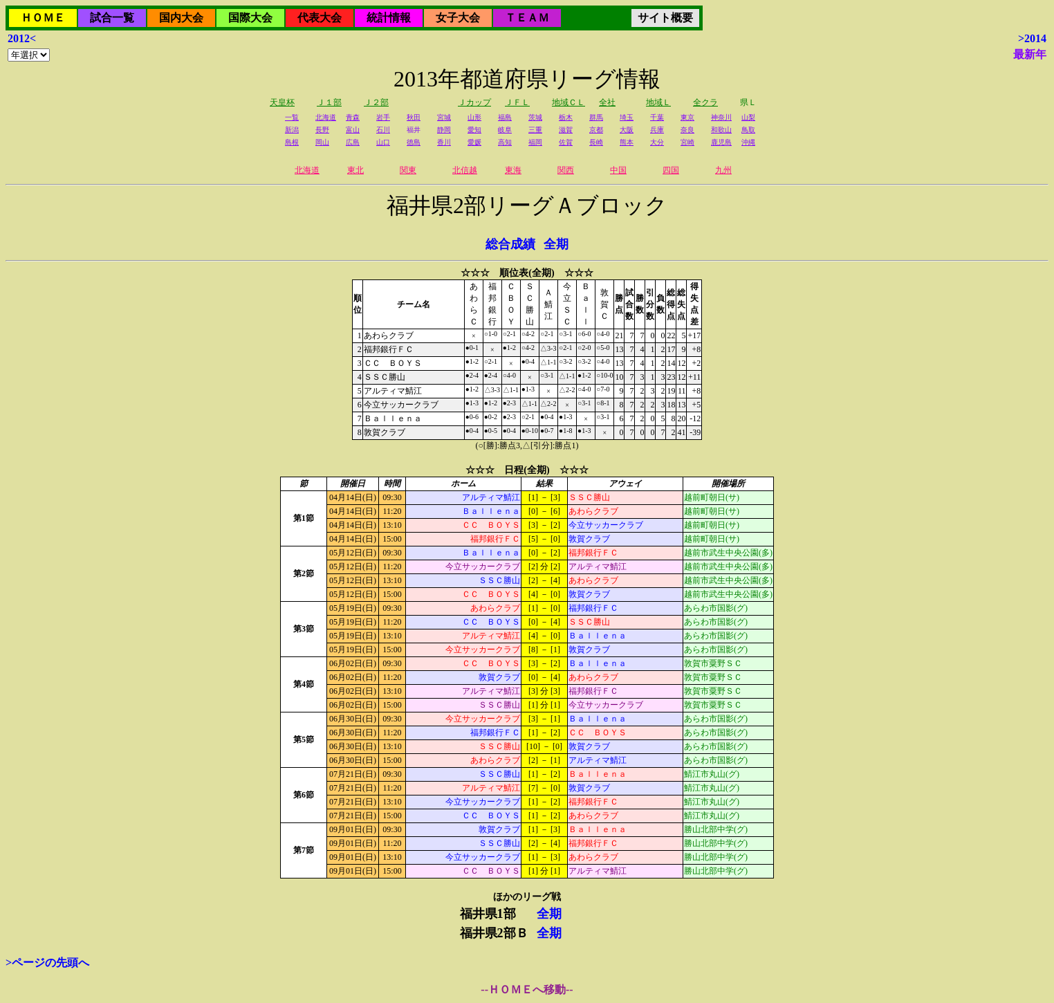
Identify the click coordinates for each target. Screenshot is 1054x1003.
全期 (556, 244)
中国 (618, 170)
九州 (723, 170)
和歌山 (721, 130)
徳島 (413, 142)
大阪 (627, 130)
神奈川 (721, 117)
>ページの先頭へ (47, 962)
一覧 (292, 117)
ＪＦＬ (517, 102)
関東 (408, 170)
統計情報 (389, 18)
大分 (657, 142)
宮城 (444, 117)
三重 (535, 130)
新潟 (292, 130)
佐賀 (566, 142)
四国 (671, 170)
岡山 (322, 142)
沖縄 (748, 142)
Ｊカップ (474, 102)
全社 (607, 102)
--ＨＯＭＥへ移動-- (527, 989)
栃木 (566, 117)
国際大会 (250, 18)
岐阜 (505, 130)
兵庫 (657, 130)
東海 (513, 170)
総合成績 (510, 244)
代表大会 (319, 18)
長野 (322, 130)
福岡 (535, 142)
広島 (353, 142)
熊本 (627, 142)
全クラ (705, 102)
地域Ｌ (658, 102)
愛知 (474, 130)
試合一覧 (112, 18)
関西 (565, 170)
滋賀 (566, 130)
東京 (687, 117)
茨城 (535, 117)
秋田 (413, 117)
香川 (444, 142)
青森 (353, 117)
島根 (292, 142)
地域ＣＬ (568, 102)
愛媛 (474, 142)
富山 (353, 130)
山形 (474, 117)
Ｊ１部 (329, 102)
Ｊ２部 (376, 102)
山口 (383, 142)
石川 (383, 130)
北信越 (464, 170)
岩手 (383, 117)
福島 (505, 117)
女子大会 (458, 18)
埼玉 (627, 117)
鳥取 (748, 130)
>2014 (1032, 38)
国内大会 (181, 18)
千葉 (657, 117)
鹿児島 (721, 142)
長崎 (596, 142)
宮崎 (687, 142)
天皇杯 (282, 102)
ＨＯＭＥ (43, 18)
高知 (505, 142)
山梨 (748, 117)
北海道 (325, 117)
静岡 (444, 130)
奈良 (687, 130)
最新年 (1029, 54)
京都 (596, 130)
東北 (355, 170)
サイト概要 (665, 18)
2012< (22, 38)
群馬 (596, 117)
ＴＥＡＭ (527, 18)
